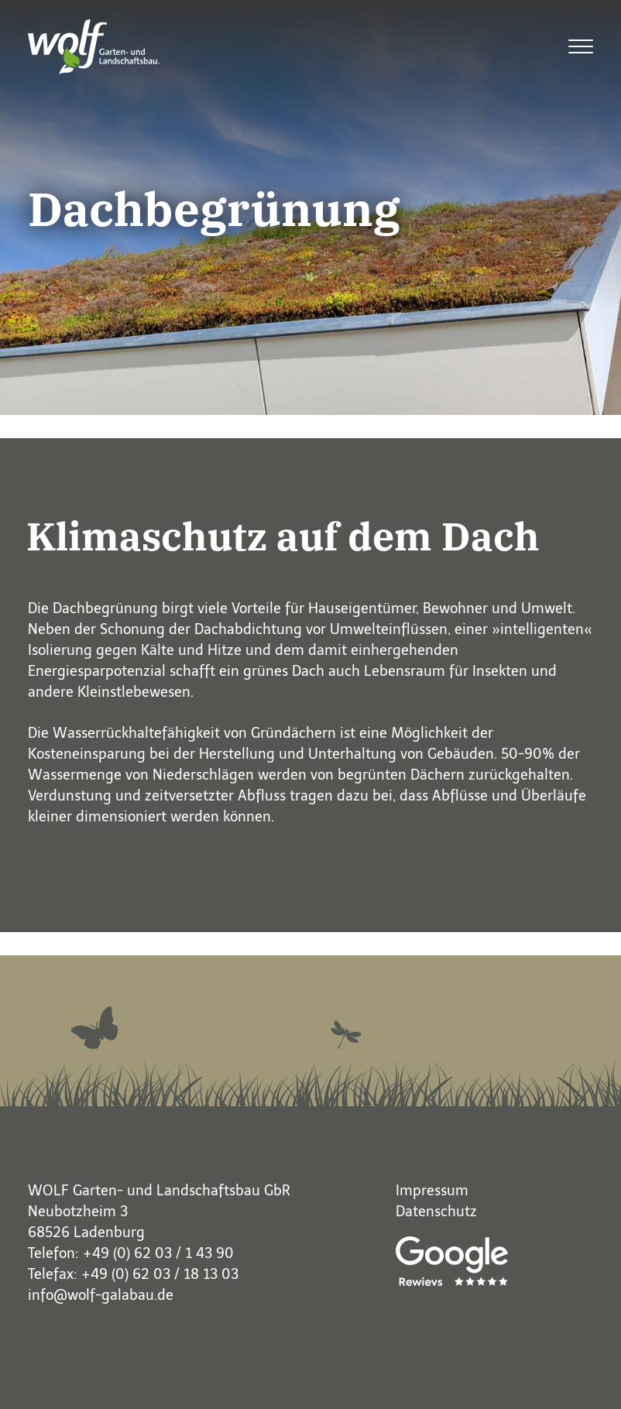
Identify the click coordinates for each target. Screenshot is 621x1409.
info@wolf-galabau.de (100, 1295)
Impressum (432, 1190)
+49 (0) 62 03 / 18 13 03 (159, 1274)
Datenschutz (436, 1211)
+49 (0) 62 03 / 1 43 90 (158, 1253)
